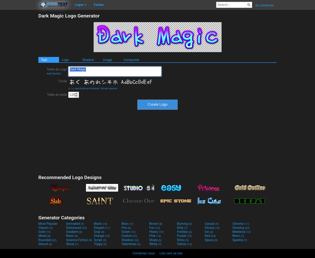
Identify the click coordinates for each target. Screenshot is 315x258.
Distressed (76, 228)
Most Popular (48, 224)
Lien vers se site (171, 253)
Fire (126, 228)
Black (100, 224)
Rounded (47, 240)
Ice (209, 232)
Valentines (131, 244)
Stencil (45, 244)
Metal (44, 236)
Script (100, 240)
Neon (72, 236)
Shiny (183, 240)
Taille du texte (57, 95)
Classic (45, 228)
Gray (99, 232)
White (155, 244)
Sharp (155, 240)
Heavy (156, 232)
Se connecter (264, 5)
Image (107, 60)
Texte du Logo (57, 71)
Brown (155, 224)
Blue (127, 224)
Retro (238, 236)
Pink (155, 236)
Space (211, 240)
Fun (154, 228)
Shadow (88, 60)
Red (210, 236)
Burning (184, 224)
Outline (129, 236)
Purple (184, 236)
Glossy (212, 228)
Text (44, 60)
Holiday (184, 232)
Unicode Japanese (109, 88)
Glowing (241, 228)
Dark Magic (115, 71)
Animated (75, 224)
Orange (102, 236)
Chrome (240, 224)
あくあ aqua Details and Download (83, 88)
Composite (131, 60)
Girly (182, 228)
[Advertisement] (19, 73)
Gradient (74, 232)
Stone (72, 244)
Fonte (63, 81)
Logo (65, 60)
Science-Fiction (79, 240)
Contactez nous (143, 253)
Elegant (102, 228)
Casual (212, 224)
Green (129, 232)
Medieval (241, 232)
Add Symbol (54, 73)
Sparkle (239, 240)
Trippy (100, 244)
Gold (44, 232)
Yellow (184, 244)
